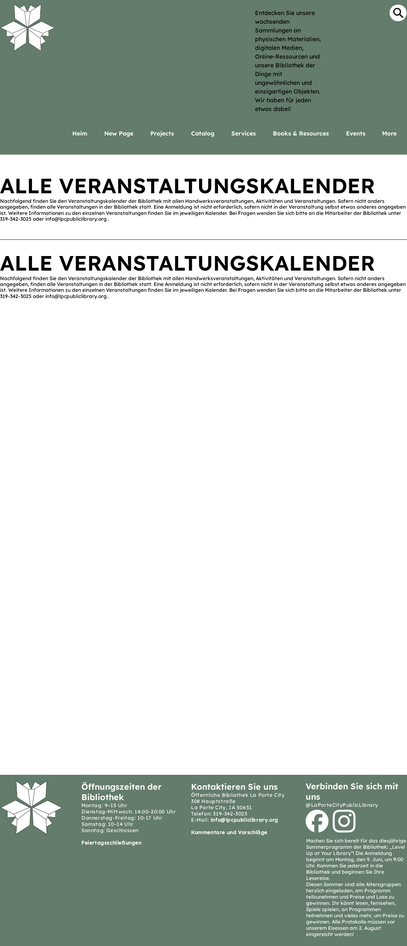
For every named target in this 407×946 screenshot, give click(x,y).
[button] (246, 133)
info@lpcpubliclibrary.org (76, 219)
